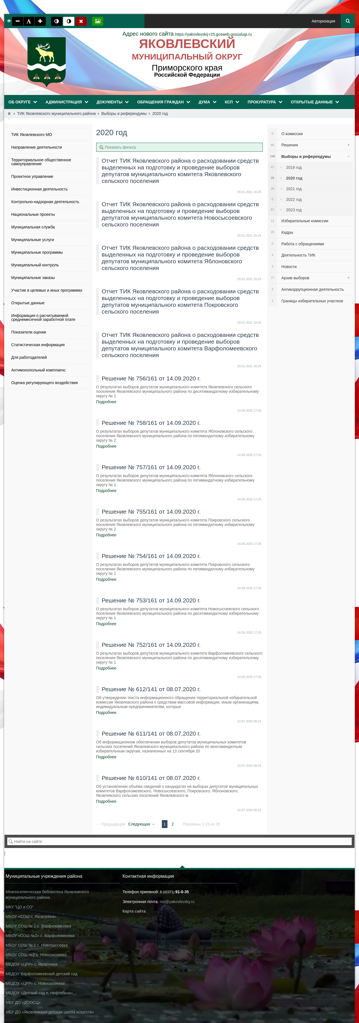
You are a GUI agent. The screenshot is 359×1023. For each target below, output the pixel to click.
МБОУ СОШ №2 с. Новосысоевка (36, 954)
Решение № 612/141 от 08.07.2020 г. (151, 689)
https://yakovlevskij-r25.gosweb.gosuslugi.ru (187, 34)
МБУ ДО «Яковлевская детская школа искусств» (50, 1012)
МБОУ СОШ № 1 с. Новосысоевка (37, 945)
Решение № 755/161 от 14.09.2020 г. (151, 511)
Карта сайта (134, 911)
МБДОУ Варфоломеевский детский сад (41, 974)
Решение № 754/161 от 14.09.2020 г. (151, 556)
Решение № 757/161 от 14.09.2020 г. (151, 467)
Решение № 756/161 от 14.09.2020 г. (151, 378)
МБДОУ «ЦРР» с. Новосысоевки (35, 983)
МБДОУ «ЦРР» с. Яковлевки (31, 964)
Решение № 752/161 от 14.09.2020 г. (151, 644)
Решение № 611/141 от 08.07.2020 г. (151, 733)
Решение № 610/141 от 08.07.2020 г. (151, 778)
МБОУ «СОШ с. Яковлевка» (31, 916)
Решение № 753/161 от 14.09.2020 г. (151, 600)
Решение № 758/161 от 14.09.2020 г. (151, 422)
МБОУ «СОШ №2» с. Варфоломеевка (40, 935)
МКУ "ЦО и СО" (20, 907)
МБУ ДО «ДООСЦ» (23, 1002)
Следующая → (141, 824)
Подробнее (106, 402)
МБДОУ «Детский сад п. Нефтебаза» (39, 993)
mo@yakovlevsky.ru (177, 901)
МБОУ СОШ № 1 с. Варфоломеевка (38, 926)
